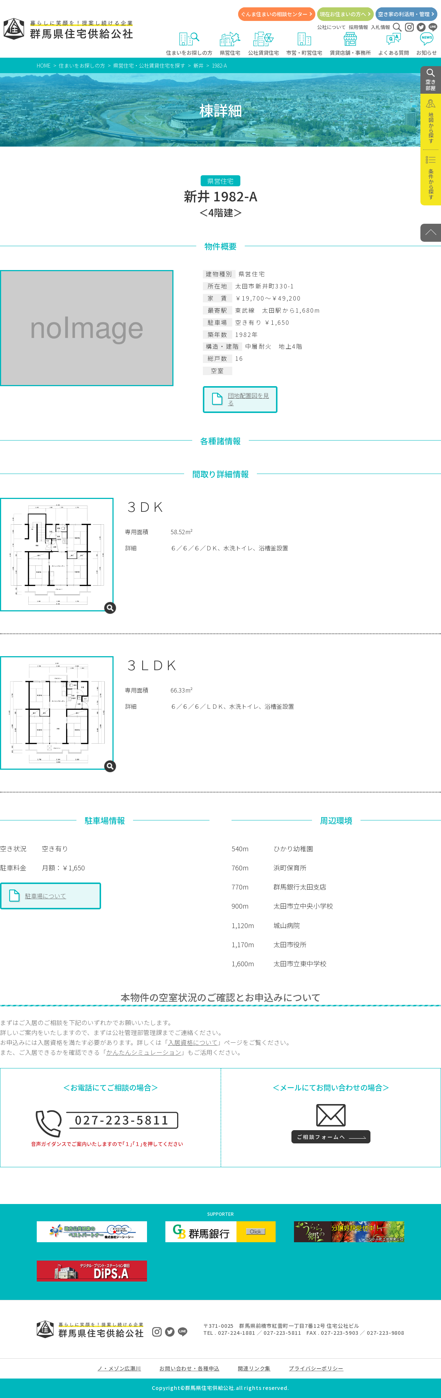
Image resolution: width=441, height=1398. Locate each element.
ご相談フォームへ (321, 1136)
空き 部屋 (431, 80)
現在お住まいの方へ (343, 14)
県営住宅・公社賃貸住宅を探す (149, 65)
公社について (331, 27)
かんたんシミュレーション (143, 1052)
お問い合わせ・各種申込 (189, 1368)
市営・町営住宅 (304, 44)
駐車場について (45, 895)
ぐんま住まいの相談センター (274, 14)
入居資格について (193, 1042)
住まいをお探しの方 (189, 44)
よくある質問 (393, 44)
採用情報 (358, 27)
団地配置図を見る (248, 399)
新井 (198, 65)
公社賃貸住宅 (263, 44)
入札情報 (380, 27)
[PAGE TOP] (430, 233)
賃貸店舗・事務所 (350, 44)
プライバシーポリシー (316, 1368)
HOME (44, 65)
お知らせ (426, 44)
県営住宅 (230, 44)
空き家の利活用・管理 (404, 14)
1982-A (219, 65)
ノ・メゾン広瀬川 (119, 1368)
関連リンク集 (254, 1368)
